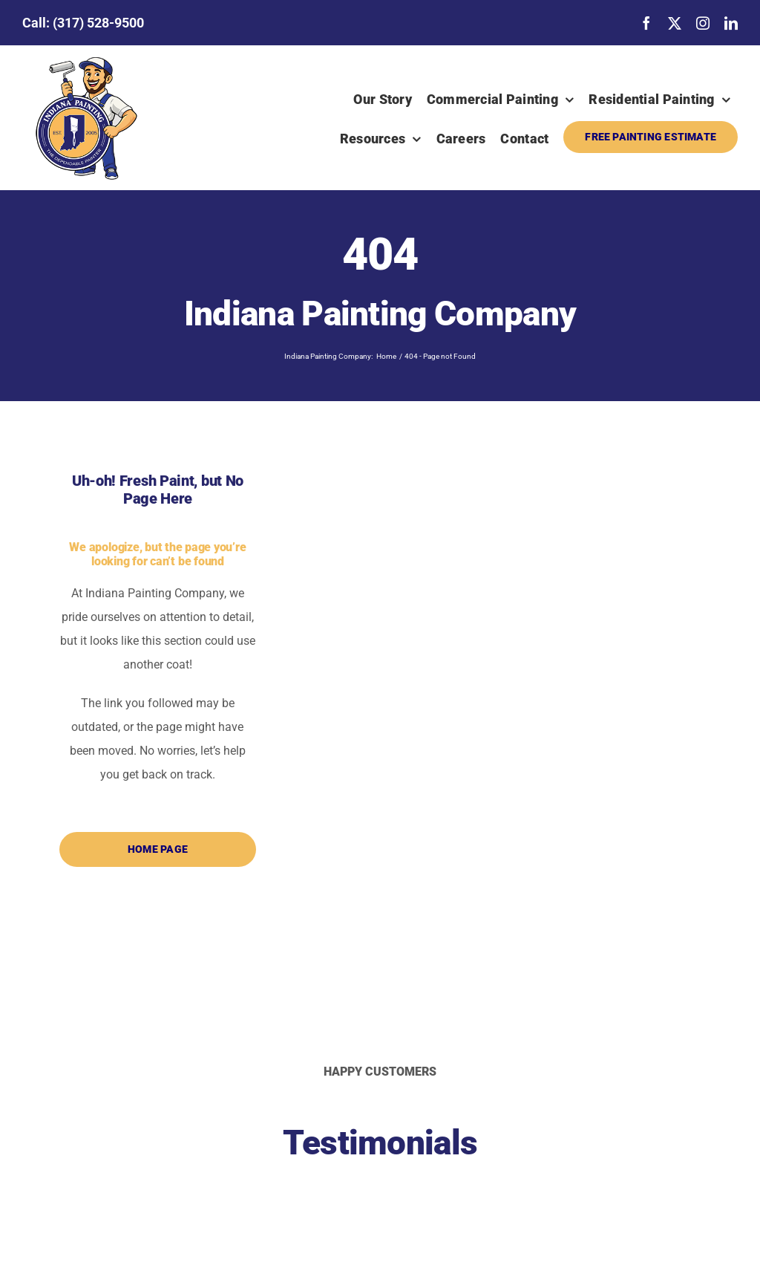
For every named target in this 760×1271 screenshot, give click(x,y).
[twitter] (674, 23)
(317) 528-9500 (98, 22)
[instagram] (703, 23)
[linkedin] (731, 23)
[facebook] (646, 23)
